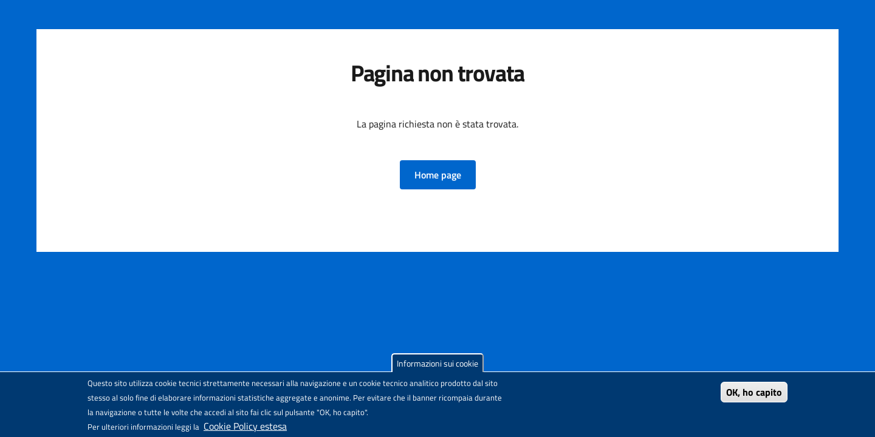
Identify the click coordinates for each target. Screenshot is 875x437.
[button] (438, 174)
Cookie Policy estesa (245, 426)
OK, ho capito (754, 392)
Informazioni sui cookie (437, 363)
